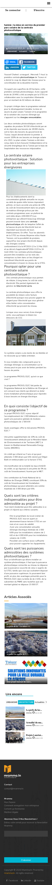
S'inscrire (39, 10)
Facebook (12, 880)
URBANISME (12, 51)
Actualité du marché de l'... (17, 654)
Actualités (39, 702)
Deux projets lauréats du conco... (19, 682)
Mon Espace (9, 802)
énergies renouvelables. (31, 117)
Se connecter (13, 10)
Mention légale (11, 812)
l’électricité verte (24, 286)
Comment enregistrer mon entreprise (21, 805)
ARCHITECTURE (26, 702)
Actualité (23, 51)
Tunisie (32, 51)
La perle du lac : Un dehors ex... (19, 626)
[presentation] (15, 847)
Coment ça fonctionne (14, 808)
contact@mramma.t (13, 788)
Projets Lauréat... (34, 735)
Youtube (39, 880)
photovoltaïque (27, 77)
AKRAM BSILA (16, 48)
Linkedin (26, 880)
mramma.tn (9, 873)
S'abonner (26, 860)
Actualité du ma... (34, 722)
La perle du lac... (34, 710)
